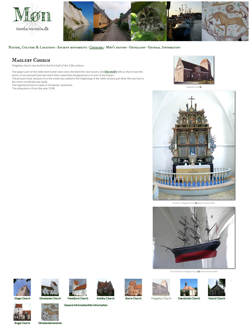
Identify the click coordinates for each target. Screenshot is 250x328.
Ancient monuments (72, 47)
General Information (164, 47)
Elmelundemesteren (50, 314)
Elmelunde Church (50, 289)
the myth (111, 71)
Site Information (97, 305)
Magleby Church (161, 289)
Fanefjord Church (78, 289)
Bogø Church (22, 314)
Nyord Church (216, 289)
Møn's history (116, 47)
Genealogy (137, 47)
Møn (32, 14)
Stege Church (22, 289)
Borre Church (133, 289)
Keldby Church (105, 289)
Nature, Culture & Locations (31, 47)
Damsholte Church (189, 289)
